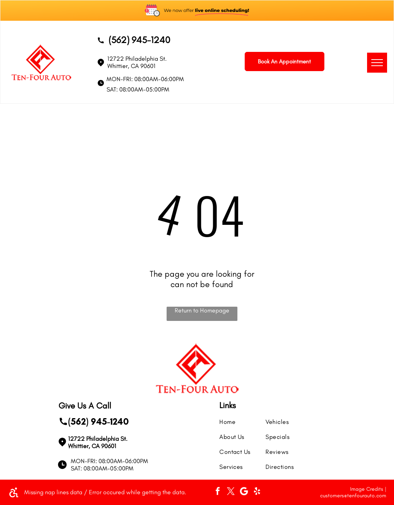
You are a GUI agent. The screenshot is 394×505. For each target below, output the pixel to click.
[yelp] (257, 492)
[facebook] (218, 492)
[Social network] (244, 492)
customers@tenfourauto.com (353, 495)
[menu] (377, 63)
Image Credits (366, 489)
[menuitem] (247, 417)
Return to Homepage (202, 310)
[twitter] (231, 492)
